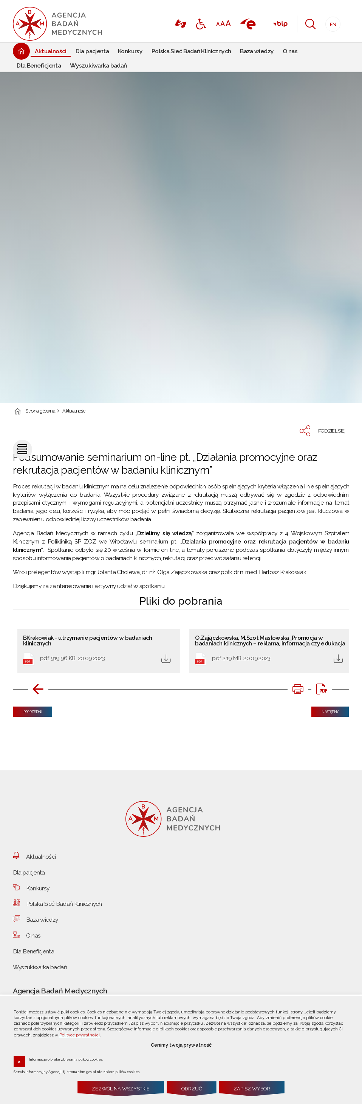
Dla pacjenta (29, 872)
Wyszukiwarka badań (40, 967)
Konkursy (38, 888)
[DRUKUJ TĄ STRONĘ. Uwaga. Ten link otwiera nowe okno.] (298, 689)
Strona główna (40, 411)
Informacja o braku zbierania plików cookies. (66, 1059)
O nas (33, 935)
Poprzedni (27, 710)
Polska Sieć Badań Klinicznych (64, 903)
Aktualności (74, 411)
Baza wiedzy (42, 919)
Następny (325, 710)
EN (331, 22)
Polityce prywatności (79, 1035)
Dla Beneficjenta (33, 951)
